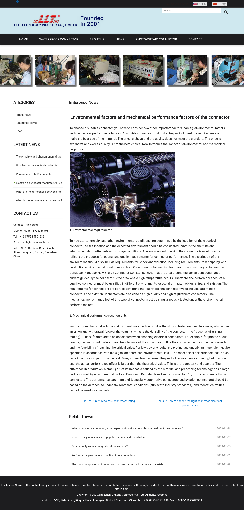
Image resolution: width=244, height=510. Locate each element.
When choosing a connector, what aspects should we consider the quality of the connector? (127, 428)
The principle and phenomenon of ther (39, 156)
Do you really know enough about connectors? (100, 446)
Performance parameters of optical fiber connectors (103, 455)
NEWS (120, 39)
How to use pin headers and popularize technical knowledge (108, 437)
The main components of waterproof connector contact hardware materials (118, 464)
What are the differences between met (39, 191)
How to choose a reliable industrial (37, 165)
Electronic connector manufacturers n (39, 182)
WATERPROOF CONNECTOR (58, 39)
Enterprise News (27, 122)
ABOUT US (97, 39)
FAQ (19, 130)
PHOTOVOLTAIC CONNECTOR (156, 39)
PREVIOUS (109, 401)
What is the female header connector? (39, 200)
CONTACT (195, 39)
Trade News (24, 114)
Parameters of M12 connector (34, 174)
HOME (23, 39)
